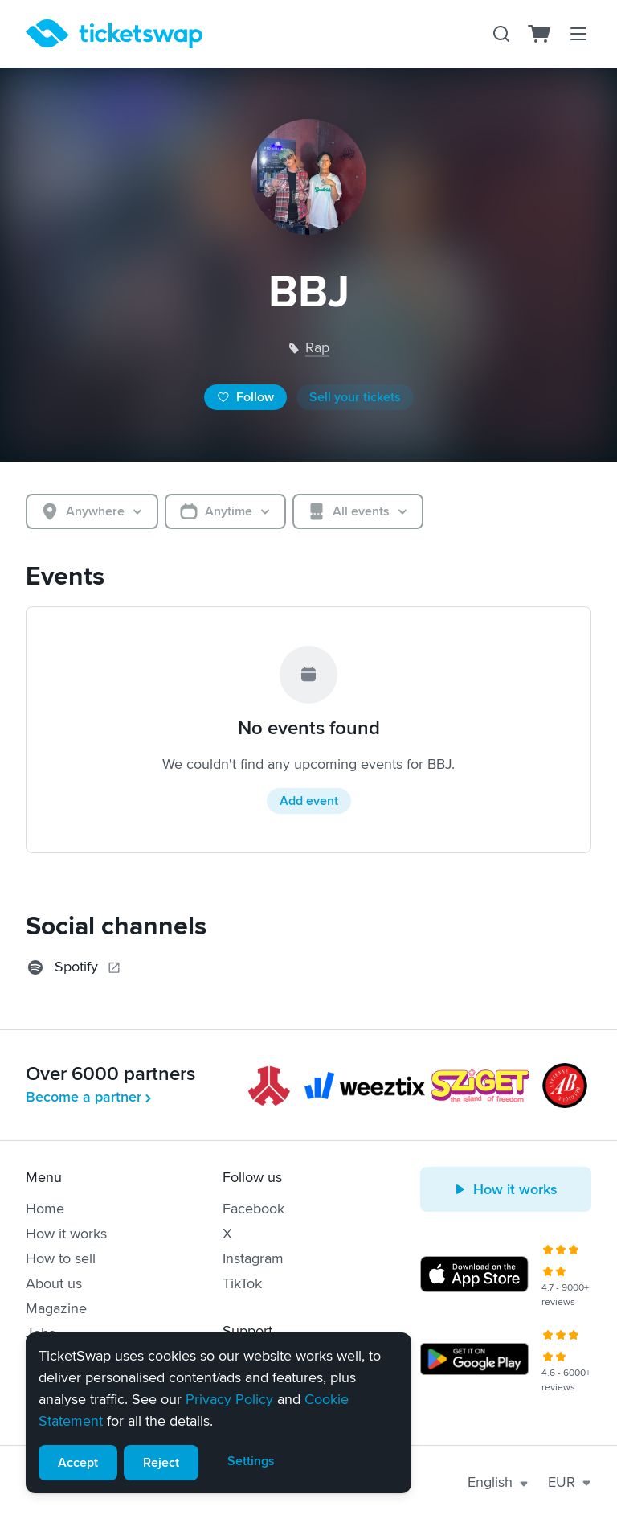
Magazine (56, 1308)
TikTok (242, 1283)
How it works (66, 1233)
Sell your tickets (355, 397)
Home (45, 1208)
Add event (309, 801)
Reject (161, 1463)
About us (54, 1283)
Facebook (253, 1208)
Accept (78, 1463)
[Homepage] (114, 33)
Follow (245, 397)
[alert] (218, 1412)
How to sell (61, 1258)
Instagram (253, 1258)
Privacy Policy (229, 1399)
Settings (251, 1461)
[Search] (501, 34)
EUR (569, 1482)
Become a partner (90, 1097)
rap (317, 347)
